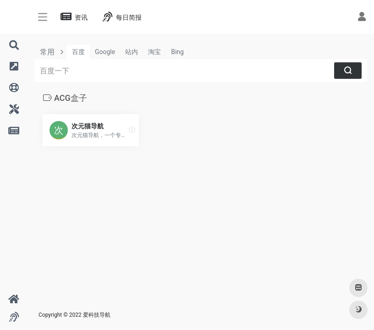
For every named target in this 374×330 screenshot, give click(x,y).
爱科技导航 (96, 315)
